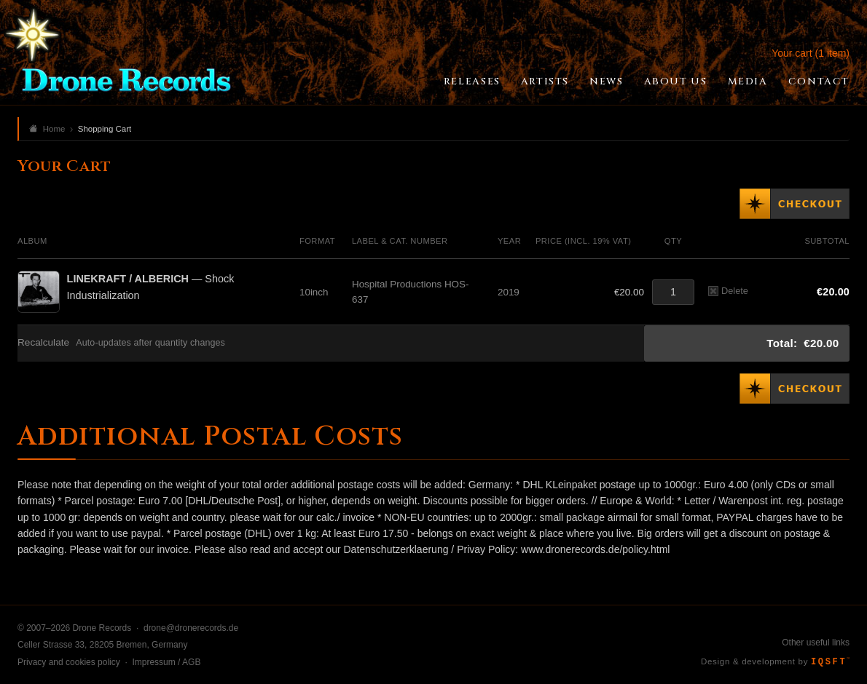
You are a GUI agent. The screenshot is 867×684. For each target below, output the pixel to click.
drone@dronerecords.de (191, 628)
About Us (675, 81)
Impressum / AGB (166, 662)
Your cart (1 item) (811, 53)
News (606, 81)
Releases (472, 81)
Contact (819, 81)
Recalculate (43, 342)
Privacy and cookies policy (68, 662)
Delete (728, 290)
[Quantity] (673, 292)
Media (748, 81)
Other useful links (816, 642)
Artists (545, 81)
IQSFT (830, 662)
